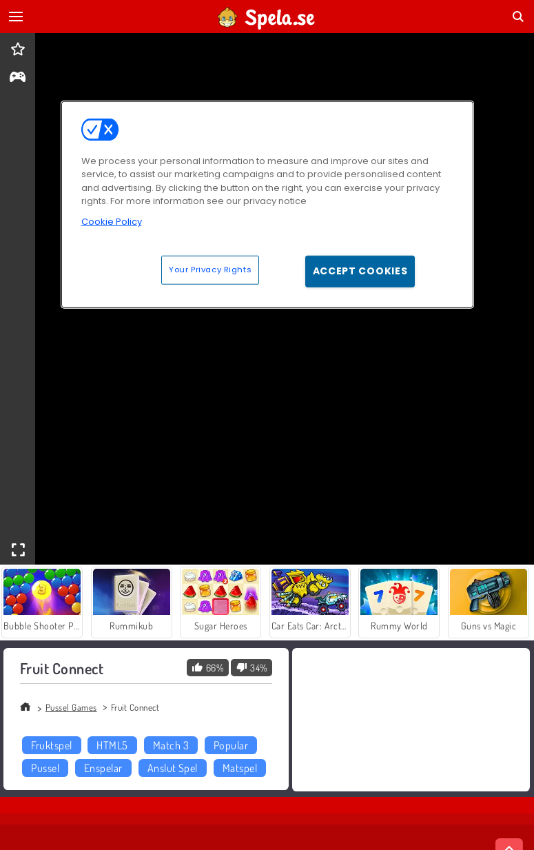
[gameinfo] (18, 78)
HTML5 (111, 745)
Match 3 (171, 745)
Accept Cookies (360, 271)
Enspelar (103, 768)
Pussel (45, 768)
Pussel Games (71, 707)
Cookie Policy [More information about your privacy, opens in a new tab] (111, 221)
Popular (231, 745)
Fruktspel (51, 745)
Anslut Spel (172, 768)
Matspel (240, 768)
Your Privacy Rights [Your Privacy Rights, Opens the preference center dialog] (210, 269)
